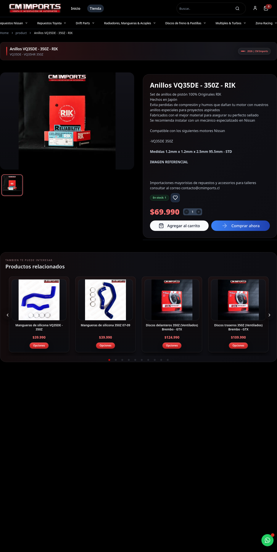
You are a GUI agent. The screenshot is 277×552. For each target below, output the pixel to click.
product (21, 33)
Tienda (95, 8)
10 (168, 360)
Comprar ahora (240, 225)
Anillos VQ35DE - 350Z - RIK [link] (53, 33)
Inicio (75, 8)
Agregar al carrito (179, 225)
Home (4, 33)
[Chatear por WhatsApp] (267, 540)
